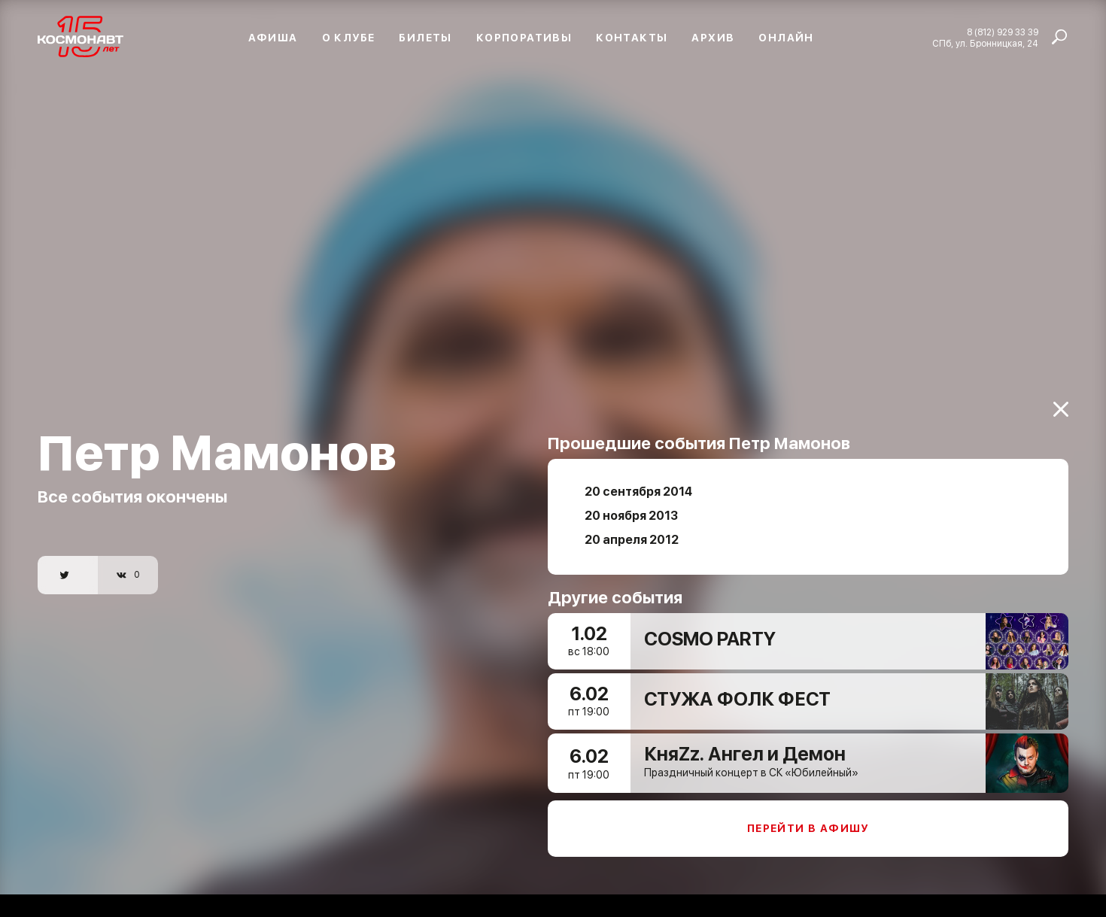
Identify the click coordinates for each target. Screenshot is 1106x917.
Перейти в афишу (808, 822)
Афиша (273, 38)
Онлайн (785, 38)
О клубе (348, 38)
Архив (712, 38)
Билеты (425, 38)
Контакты (631, 38)
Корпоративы (524, 38)
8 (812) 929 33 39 (1002, 32)
